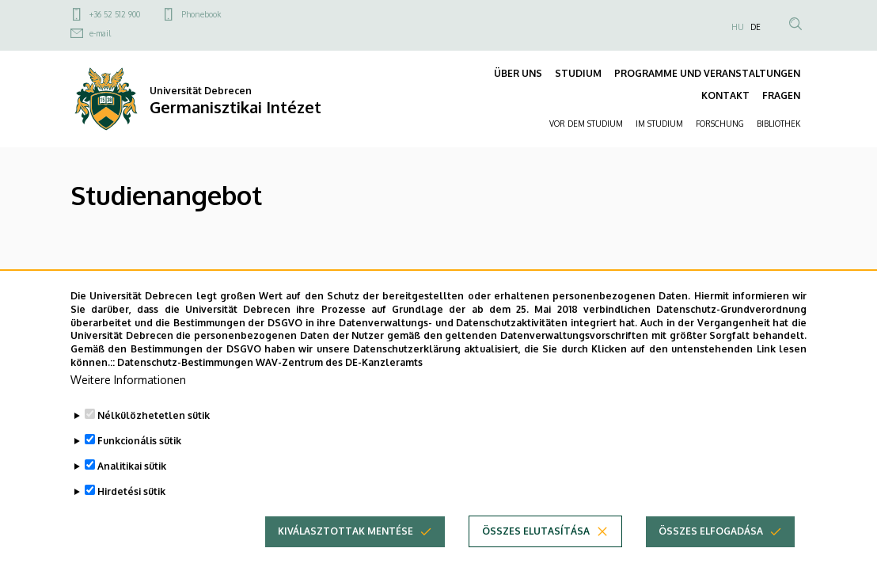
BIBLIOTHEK (778, 123)
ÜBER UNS (518, 73)
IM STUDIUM (659, 123)
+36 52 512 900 (114, 14)
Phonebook (201, 14)
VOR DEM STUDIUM (586, 123)
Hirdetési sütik (131, 518)
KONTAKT (725, 95)
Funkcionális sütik (139, 468)
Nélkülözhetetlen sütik (153, 442)
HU (737, 27)
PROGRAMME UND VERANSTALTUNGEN (707, 73)
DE (755, 27)
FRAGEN (781, 95)
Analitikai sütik (131, 493)
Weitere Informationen (128, 406)
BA (78, 285)
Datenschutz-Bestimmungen (185, 389)
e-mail (100, 33)
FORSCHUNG (720, 123)
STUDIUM (578, 73)
